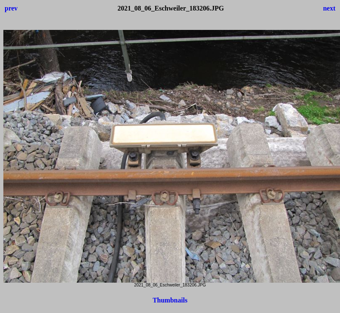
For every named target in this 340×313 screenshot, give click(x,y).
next (329, 8)
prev (11, 8)
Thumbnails (170, 300)
